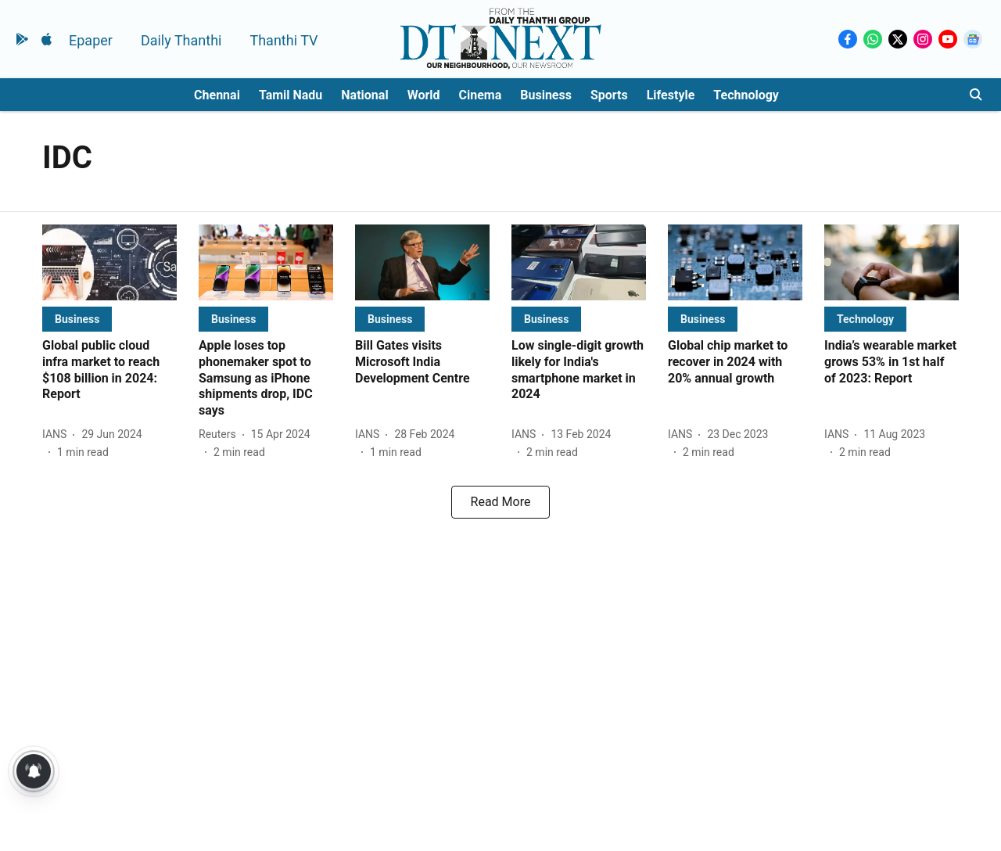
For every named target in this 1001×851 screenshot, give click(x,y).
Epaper (91, 40)
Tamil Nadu (290, 95)
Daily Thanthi (181, 40)
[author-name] (57, 434)
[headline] (109, 370)
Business (546, 95)
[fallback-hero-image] (109, 262)
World (423, 95)
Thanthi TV (283, 40)
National (364, 95)
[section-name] (77, 318)
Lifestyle (671, 95)
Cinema (480, 95)
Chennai (217, 95)
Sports (609, 95)
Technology (746, 95)
